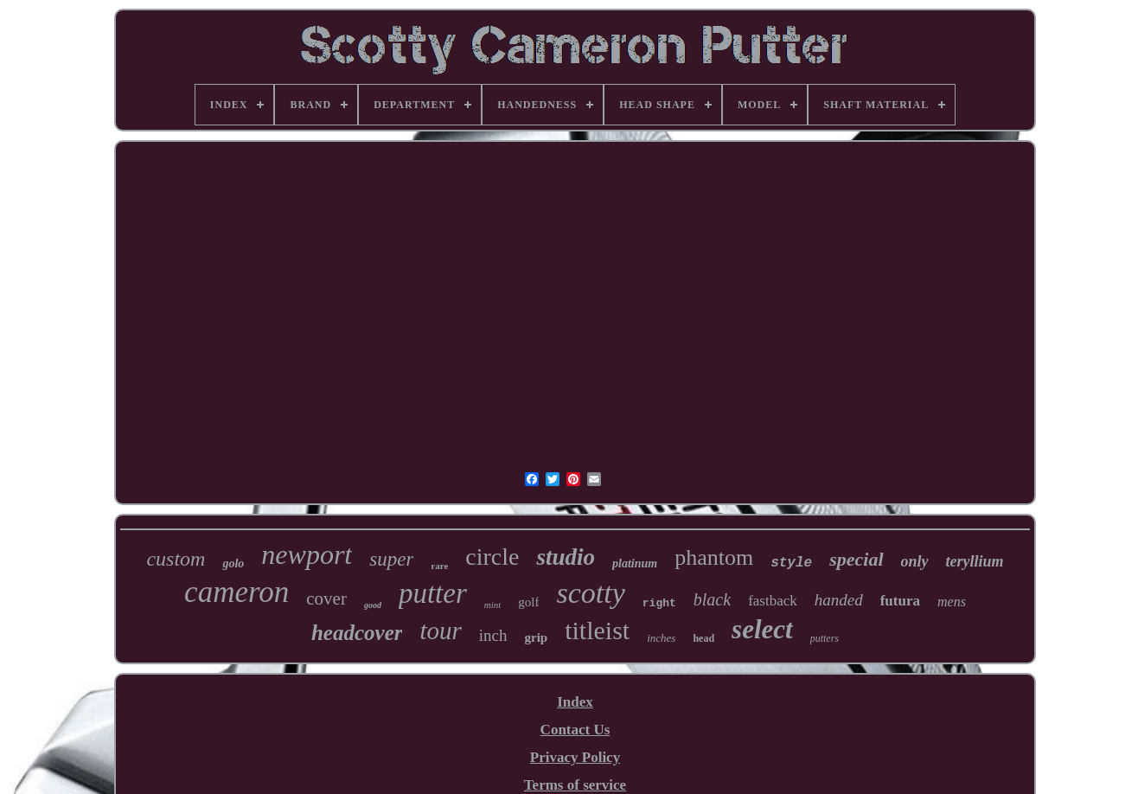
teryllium (975, 561)
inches (661, 637)
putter (433, 593)
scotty (590, 593)
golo (233, 563)
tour (440, 630)
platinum (634, 563)
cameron (236, 592)
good (372, 605)
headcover (357, 632)
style (791, 563)
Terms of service (575, 785)
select (762, 629)
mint (493, 604)
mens (951, 601)
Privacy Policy (575, 757)
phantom (713, 557)
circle (492, 556)
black (712, 599)
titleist (597, 630)
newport (306, 554)
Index (575, 702)
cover (326, 598)
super (391, 559)
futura (900, 600)
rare (439, 565)
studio (565, 557)
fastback (772, 600)
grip (536, 637)
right (659, 603)
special (856, 559)
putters (824, 638)
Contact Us (575, 729)
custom (175, 558)
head (703, 638)
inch (493, 635)
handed (839, 600)
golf (528, 602)
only (915, 561)
